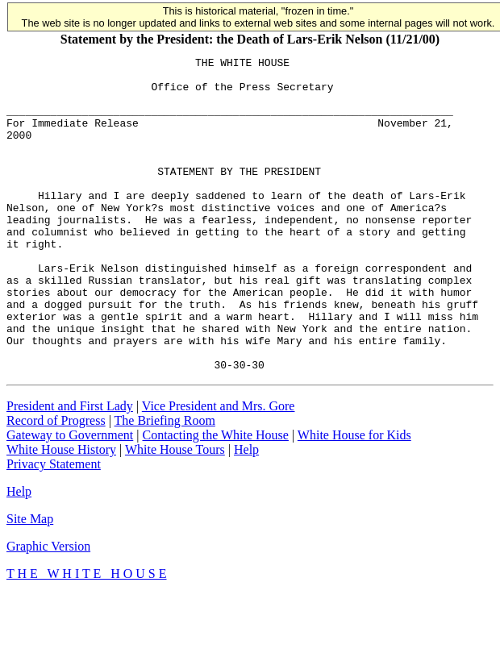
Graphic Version (48, 609)
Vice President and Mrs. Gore (218, 469)
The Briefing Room (165, 483)
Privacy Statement (53, 527)
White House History (61, 512)
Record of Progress (56, 483)
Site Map (29, 581)
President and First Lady (69, 469)
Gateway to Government (69, 498)
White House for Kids (354, 498)
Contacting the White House (215, 498)
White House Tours (175, 512)
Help (246, 512)
